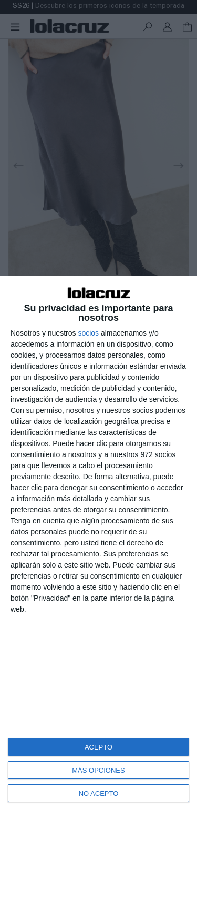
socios (88, 333)
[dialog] (98, 598)
